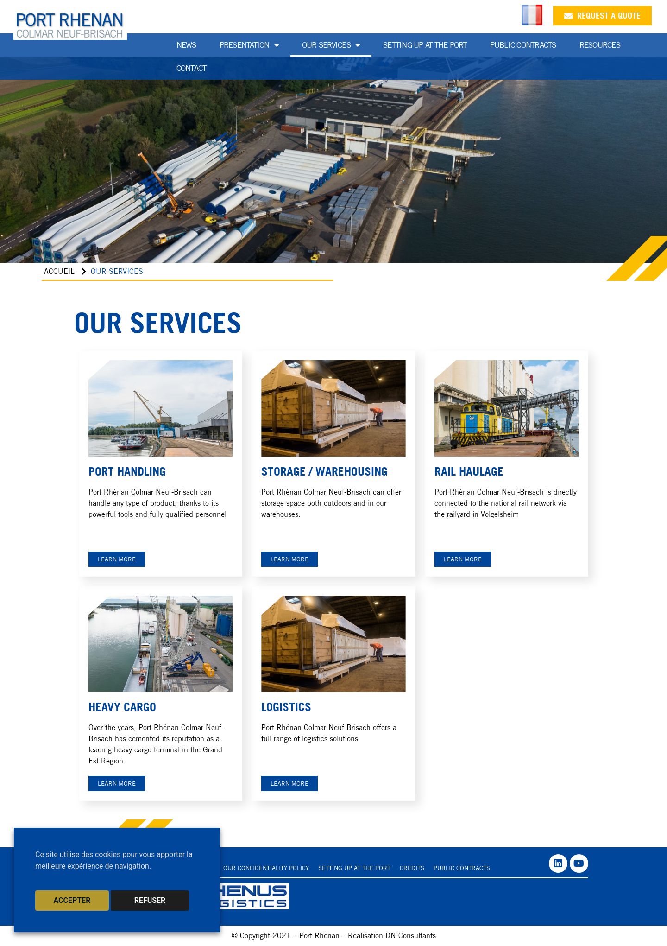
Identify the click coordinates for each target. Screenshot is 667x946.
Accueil (59, 271)
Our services (331, 45)
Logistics (286, 707)
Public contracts (462, 867)
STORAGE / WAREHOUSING (324, 471)
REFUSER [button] (149, 900)
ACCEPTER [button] (72, 900)
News (186, 45)
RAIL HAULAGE (468, 471)
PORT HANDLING (127, 471)
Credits (412, 867)
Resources (599, 45)
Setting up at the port (425, 45)
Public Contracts (523, 45)
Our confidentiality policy (266, 867)
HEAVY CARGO (122, 707)
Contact (191, 68)
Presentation (249, 45)
